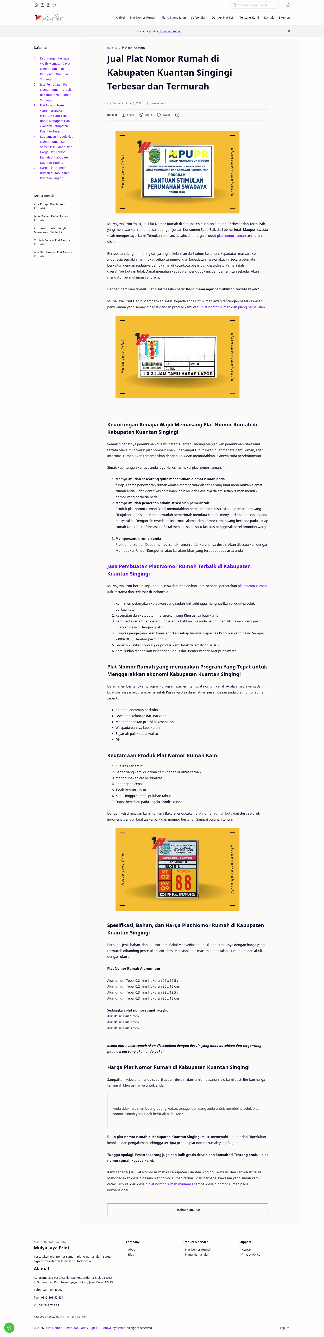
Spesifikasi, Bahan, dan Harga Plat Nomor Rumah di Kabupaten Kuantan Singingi (56, 154)
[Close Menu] (288, 31)
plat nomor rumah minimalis (170, 1184)
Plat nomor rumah (170, 31)
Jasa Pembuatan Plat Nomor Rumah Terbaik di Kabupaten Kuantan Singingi (55, 92)
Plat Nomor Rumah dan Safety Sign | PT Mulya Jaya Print (85, 1328)
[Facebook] (40, 1316)
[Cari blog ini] (255, 5)
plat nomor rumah (231, 235)
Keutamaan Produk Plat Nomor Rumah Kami (56, 139)
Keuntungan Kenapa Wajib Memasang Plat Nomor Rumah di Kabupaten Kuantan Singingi (55, 68)
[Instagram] (55, 1316)
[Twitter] (69, 1316)
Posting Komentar (187, 1210)
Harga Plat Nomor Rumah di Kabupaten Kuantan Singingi (55, 173)
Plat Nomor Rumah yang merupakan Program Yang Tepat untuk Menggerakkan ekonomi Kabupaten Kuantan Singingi (55, 118)
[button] (36, 4)
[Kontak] (81, 1316)
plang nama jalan (251, 307)
